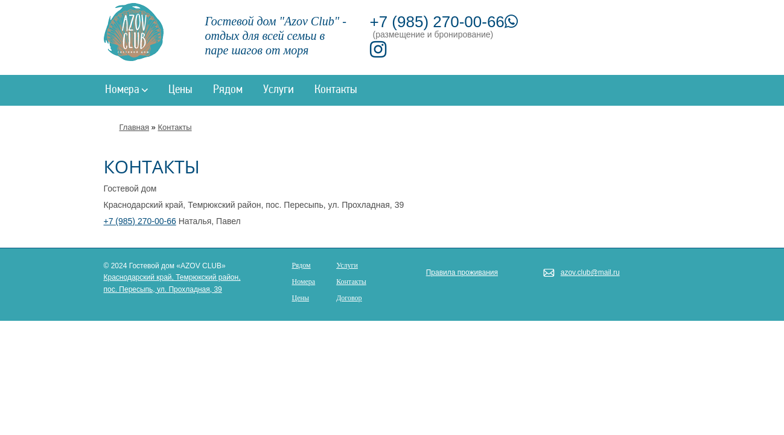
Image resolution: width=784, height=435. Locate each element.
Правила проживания (462, 272)
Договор (349, 298)
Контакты (335, 90)
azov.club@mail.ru (590, 272)
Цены (180, 90)
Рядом (228, 90)
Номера (126, 90)
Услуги (278, 90)
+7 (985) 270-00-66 (444, 22)
